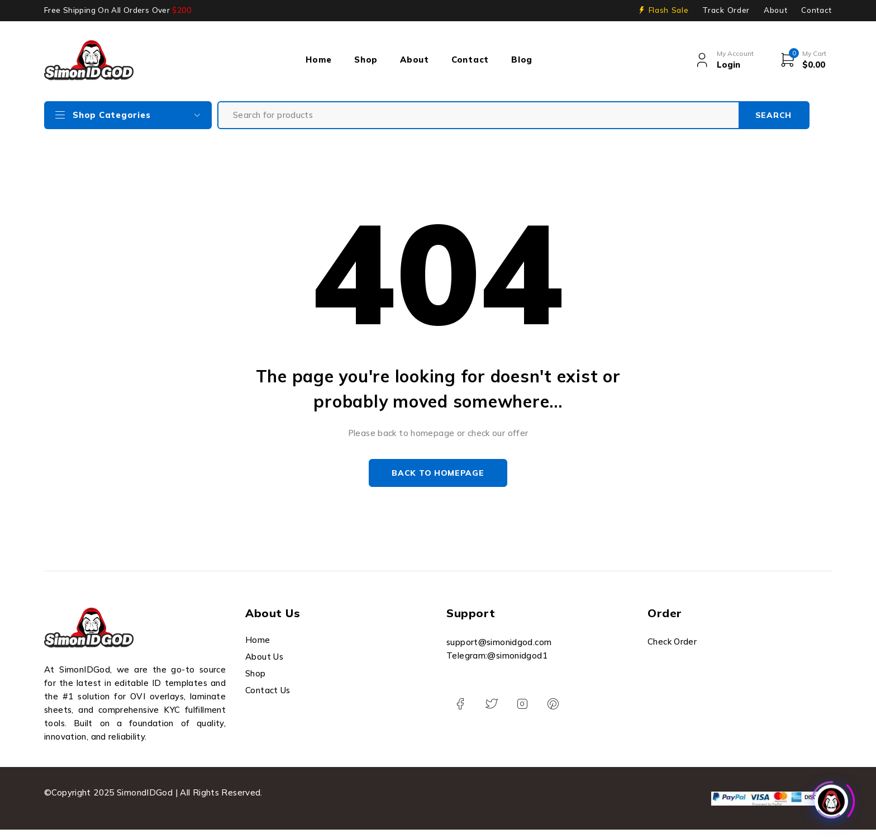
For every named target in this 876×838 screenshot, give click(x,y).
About (775, 10)
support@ (466, 642)
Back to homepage (438, 473)
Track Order (725, 10)
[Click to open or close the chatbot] (831, 798)
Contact (816, 10)
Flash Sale (669, 10)
